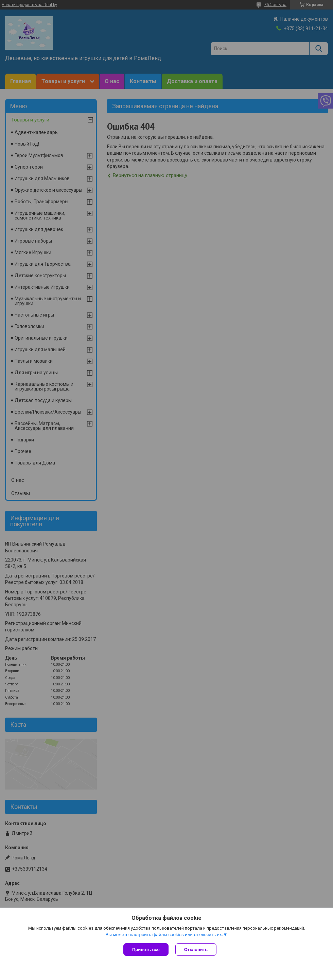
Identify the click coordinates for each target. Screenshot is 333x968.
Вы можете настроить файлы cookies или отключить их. (164, 934)
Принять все (146, 949)
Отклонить (196, 949)
